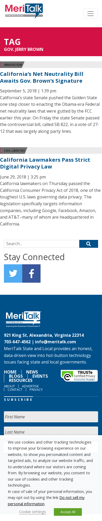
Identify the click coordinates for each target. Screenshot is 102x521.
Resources (20, 380)
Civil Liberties (14, 150)
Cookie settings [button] (32, 511)
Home (10, 372)
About (9, 386)
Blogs (16, 376)
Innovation (13, 65)
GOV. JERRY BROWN (23, 49)
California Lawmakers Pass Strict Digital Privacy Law (45, 163)
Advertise (30, 386)
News (32, 372)
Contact (15, 389)
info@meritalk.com (55, 342)
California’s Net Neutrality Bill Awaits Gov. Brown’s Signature (41, 77)
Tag (12, 41)
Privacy (36, 389)
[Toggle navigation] (90, 13)
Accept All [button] (67, 511)
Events (40, 376)
